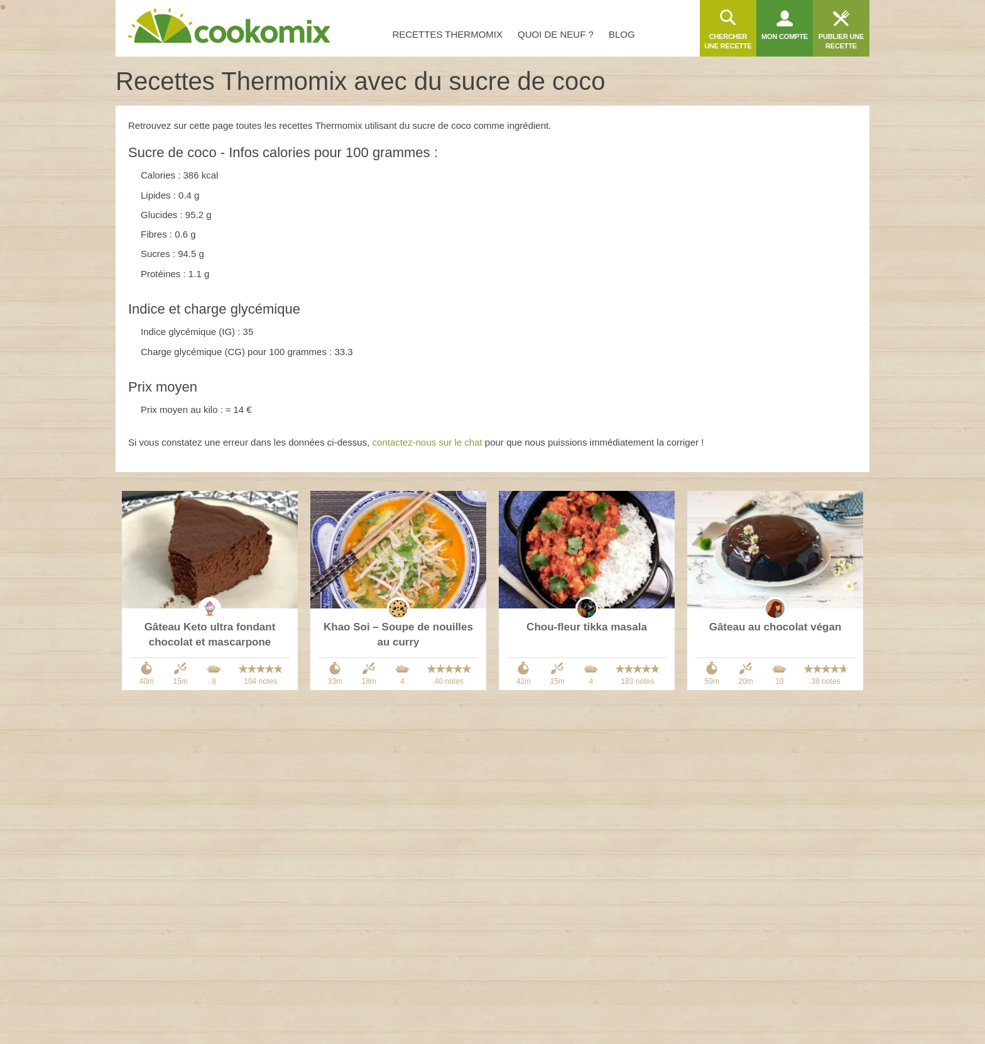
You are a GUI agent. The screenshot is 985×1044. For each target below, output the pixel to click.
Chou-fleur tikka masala (586, 627)
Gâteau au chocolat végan (775, 627)
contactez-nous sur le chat (427, 442)
